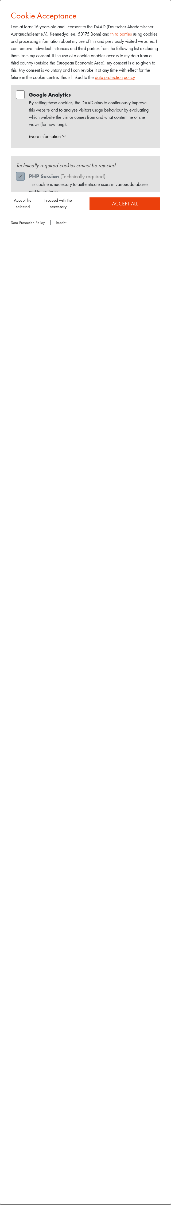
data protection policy (115, 77)
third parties (121, 34)
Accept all (125, 203)
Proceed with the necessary (58, 203)
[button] (90, 136)
